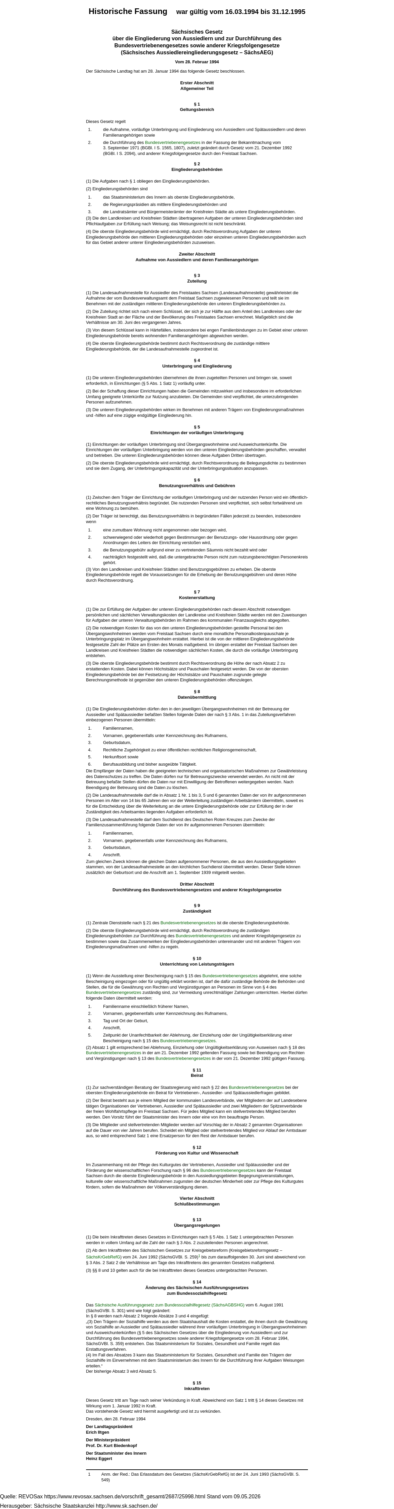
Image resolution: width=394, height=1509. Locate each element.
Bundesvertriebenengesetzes (173, 142)
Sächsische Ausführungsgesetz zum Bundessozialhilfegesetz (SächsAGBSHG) (170, 1304)
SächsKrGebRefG (103, 1257)
